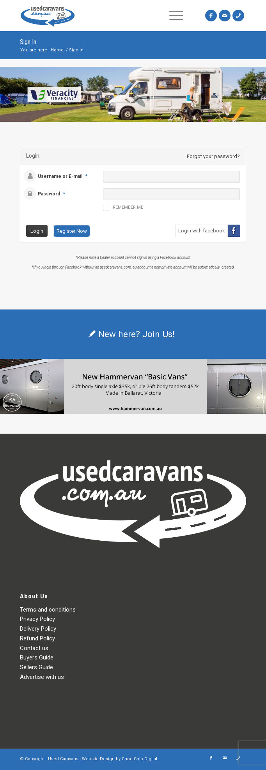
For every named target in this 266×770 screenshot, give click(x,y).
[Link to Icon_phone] (238, 15)
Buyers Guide (36, 657)
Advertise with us (42, 676)
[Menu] (176, 15)
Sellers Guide (36, 667)
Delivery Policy (38, 628)
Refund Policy (37, 638)
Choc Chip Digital (139, 758)
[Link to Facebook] (211, 15)
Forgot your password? (213, 156)
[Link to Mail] (225, 15)
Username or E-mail (60, 176)
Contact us (34, 648)
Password (49, 194)
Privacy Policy (37, 618)
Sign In (28, 42)
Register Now (72, 231)
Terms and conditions (48, 609)
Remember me (123, 208)
